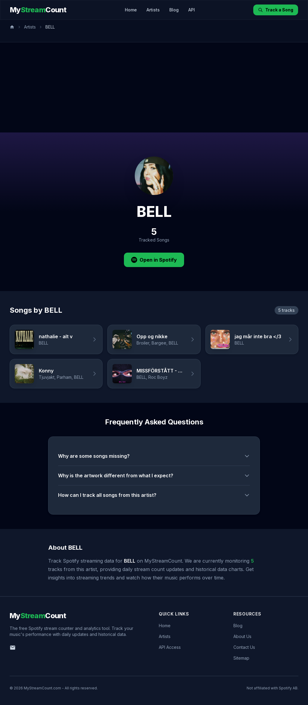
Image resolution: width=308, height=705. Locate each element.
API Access (170, 647)
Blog (174, 9)
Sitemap (241, 658)
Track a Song (275, 9)
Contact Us (244, 647)
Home (131, 9)
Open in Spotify (154, 260)
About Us (242, 636)
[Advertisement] (154, 87)
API (191, 9)
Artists (153, 9)
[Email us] (13, 648)
